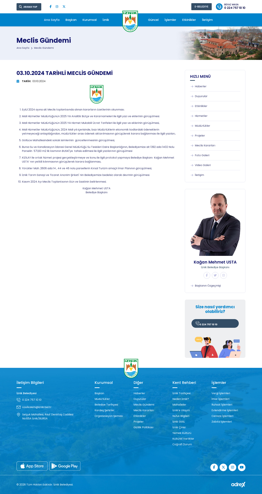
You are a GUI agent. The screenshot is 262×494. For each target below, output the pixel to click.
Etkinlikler (189, 20)
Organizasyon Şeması (109, 416)
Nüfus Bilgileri (180, 416)
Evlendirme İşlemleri (225, 410)
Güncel (153, 20)
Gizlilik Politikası (143, 427)
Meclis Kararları (202, 146)
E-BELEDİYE (201, 6)
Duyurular (199, 96)
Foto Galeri (199, 155)
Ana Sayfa (51, 20)
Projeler (197, 136)
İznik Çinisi (178, 427)
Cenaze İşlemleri (222, 416)
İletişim (207, 20)
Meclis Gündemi (144, 405)
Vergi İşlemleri (221, 393)
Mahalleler (179, 405)
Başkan (71, 20)
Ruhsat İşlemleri (222, 405)
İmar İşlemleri (220, 399)
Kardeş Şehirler (104, 410)
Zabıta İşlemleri (222, 422)
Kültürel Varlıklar (183, 439)
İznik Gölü (178, 422)
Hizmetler (199, 116)
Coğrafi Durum (182, 444)
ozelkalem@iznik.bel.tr (36, 407)
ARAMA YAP (30, 7)
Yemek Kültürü (181, 433)
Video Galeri (200, 165)
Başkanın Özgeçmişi (205, 286)
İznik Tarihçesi (181, 393)
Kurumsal (90, 20)
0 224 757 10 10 (206, 324)
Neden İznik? (180, 399)
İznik (106, 20)
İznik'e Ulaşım (181, 410)
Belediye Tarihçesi (106, 405)
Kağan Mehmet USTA (215, 262)
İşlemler (170, 20)
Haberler (198, 86)
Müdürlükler (200, 126)
